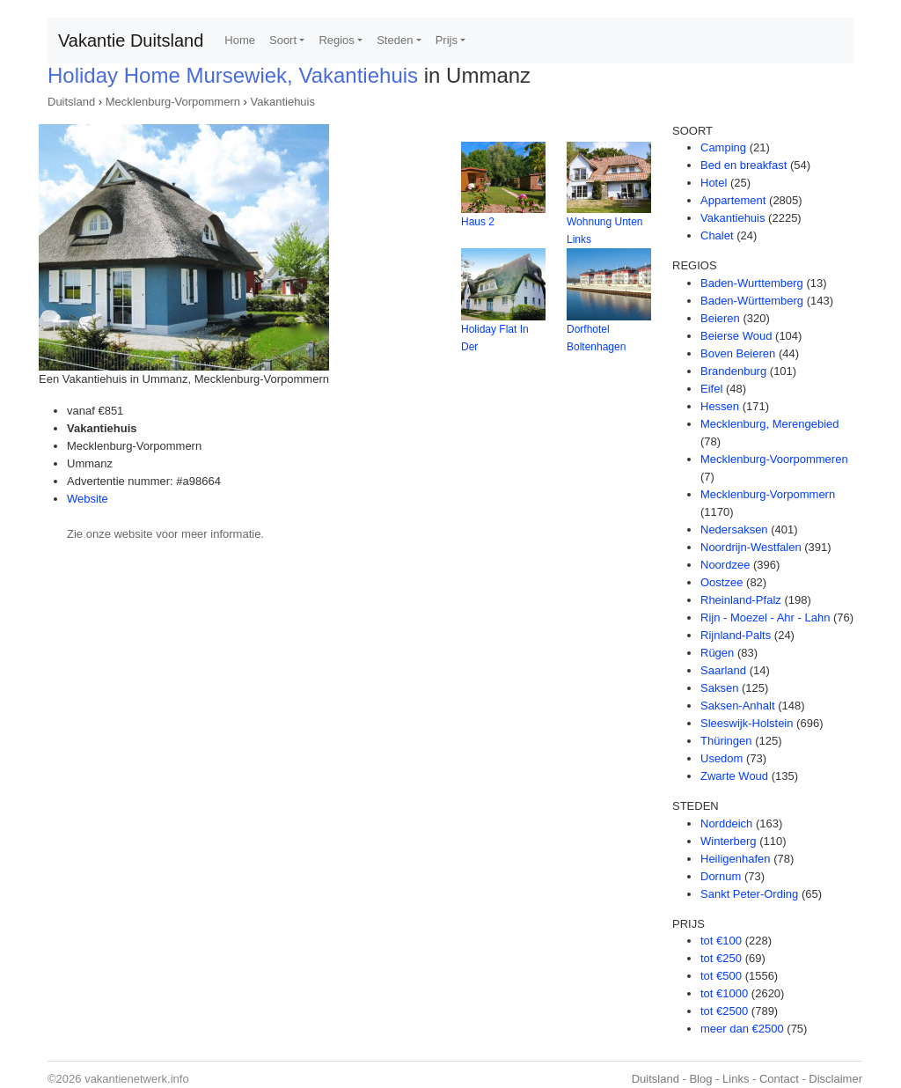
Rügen (717, 652)
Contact (779, 1078)
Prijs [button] (447, 40)
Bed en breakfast (743, 165)
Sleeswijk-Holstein (746, 723)
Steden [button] (395, 40)
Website (87, 498)
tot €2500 (724, 1011)
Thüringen (726, 740)
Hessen (719, 406)
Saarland (723, 670)
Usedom (721, 758)
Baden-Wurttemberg (751, 283)
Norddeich (726, 823)
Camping (723, 147)
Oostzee (721, 582)
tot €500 (721, 975)
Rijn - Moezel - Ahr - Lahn (765, 617)
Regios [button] (336, 40)
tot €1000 (724, 993)
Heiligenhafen (735, 858)
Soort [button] (283, 40)
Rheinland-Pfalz (740, 599)
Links (735, 1078)
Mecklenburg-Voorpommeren (774, 459)
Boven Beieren (737, 353)
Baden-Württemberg (751, 300)
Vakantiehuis (283, 101)
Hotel (713, 182)
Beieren (720, 318)
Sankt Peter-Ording (749, 894)
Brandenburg (733, 371)
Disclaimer (835, 1078)
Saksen (719, 688)
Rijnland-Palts (735, 635)
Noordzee (725, 564)
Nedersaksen (734, 529)
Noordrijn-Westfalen (751, 547)
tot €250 (721, 958)
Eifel (711, 388)
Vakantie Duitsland (130, 40)
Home (239, 40)
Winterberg (728, 841)
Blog (700, 1078)
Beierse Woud (736, 335)
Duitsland (71, 101)
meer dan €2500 (742, 1028)
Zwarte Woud (734, 776)
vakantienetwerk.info (136, 1078)
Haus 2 (477, 222)
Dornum (720, 876)
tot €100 (721, 940)
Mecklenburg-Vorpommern (173, 101)
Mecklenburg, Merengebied (769, 423)
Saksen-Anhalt (737, 705)
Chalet (717, 235)
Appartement (732, 200)
